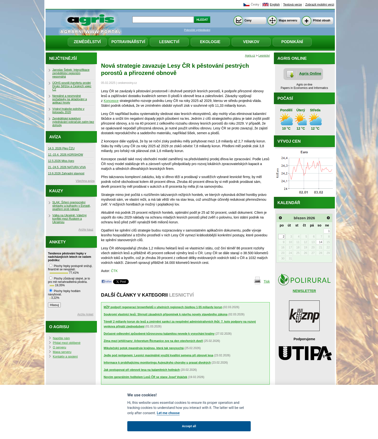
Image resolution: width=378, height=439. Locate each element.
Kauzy (56, 191)
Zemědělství (87, 42)
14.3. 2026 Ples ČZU (61, 148)
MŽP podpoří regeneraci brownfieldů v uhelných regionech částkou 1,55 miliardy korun (163, 307)
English (275, 4)
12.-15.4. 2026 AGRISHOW (65, 154)
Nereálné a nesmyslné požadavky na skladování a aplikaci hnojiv (69, 99)
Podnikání (292, 42)
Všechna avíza (85, 181)
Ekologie (210, 42)
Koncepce (111, 101)
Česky (255, 4)
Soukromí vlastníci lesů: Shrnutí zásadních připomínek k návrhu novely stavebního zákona (165, 314)
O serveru (59, 347)
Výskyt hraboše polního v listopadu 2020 (68, 110)
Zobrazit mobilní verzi (319, 4)
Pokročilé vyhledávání (197, 29)
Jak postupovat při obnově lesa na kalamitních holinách (142, 370)
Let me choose (168, 413)
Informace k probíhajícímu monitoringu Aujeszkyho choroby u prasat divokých (157, 362)
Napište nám (61, 338)
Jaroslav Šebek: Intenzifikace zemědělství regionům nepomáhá (70, 73)
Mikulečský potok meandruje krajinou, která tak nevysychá (144, 348)
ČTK (114, 271)
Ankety (57, 242)
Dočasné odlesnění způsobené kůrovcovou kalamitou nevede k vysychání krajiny (159, 333)
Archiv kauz (86, 229)
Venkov (251, 42)
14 (320, 242)
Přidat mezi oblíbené (67, 343)
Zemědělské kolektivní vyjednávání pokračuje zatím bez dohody (73, 122)
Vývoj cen (289, 141)
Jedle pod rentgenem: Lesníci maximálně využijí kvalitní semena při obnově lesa (158, 355)
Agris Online (310, 73)
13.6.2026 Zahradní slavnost (66, 173)
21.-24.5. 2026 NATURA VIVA (67, 167)
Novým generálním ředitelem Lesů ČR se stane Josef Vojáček (145, 377)
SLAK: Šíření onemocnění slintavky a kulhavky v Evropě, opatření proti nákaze (71, 206)
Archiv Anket (85, 314)
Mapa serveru (288, 20)
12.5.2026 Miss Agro (61, 161)
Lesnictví (169, 42)
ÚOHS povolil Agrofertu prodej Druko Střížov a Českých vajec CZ (71, 86)
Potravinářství (128, 42)
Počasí (285, 98)
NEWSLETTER (304, 291)
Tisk (267, 281)
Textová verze (292, 4)
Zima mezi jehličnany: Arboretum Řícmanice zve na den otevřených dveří (153, 341)
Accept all (189, 426)
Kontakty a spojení (65, 356)
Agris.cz (250, 55)
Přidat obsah (321, 20)
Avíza (55, 137)
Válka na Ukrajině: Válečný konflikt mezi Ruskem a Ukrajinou (69, 219)
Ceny (247, 20)
